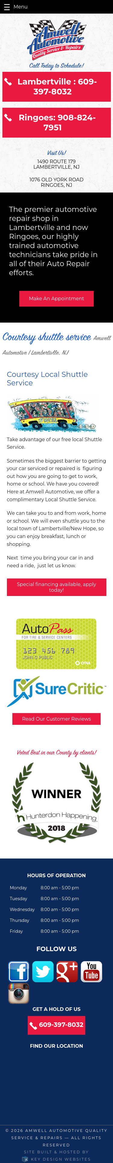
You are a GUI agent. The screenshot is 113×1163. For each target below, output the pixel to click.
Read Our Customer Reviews (56, 719)
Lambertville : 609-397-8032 (57, 87)
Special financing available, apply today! (56, 587)
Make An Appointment (56, 298)
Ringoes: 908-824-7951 (57, 122)
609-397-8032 (61, 1024)
